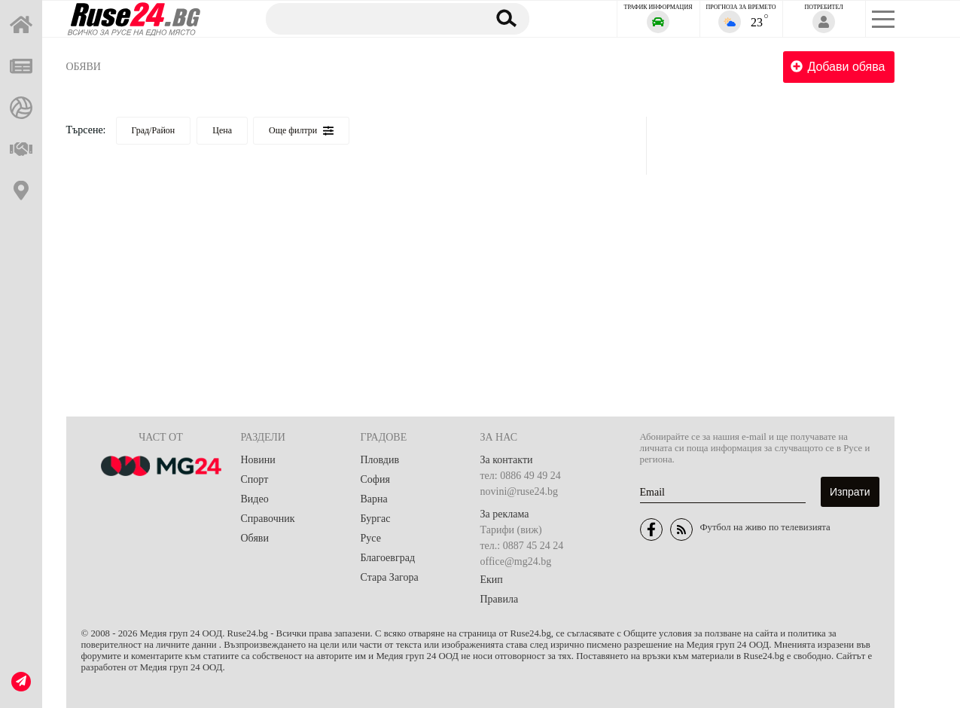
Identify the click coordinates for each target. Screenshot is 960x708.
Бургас (376, 518)
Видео (255, 499)
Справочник (268, 518)
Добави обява (838, 66)
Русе (371, 538)
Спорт (255, 479)
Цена (222, 130)
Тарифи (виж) (511, 530)
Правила (499, 599)
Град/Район (153, 130)
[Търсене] (369, 18)
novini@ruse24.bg (519, 491)
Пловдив (380, 459)
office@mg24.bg (516, 561)
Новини (258, 459)
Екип (491, 579)
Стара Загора (390, 577)
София (375, 479)
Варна (374, 499)
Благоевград (388, 557)
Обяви (83, 66)
